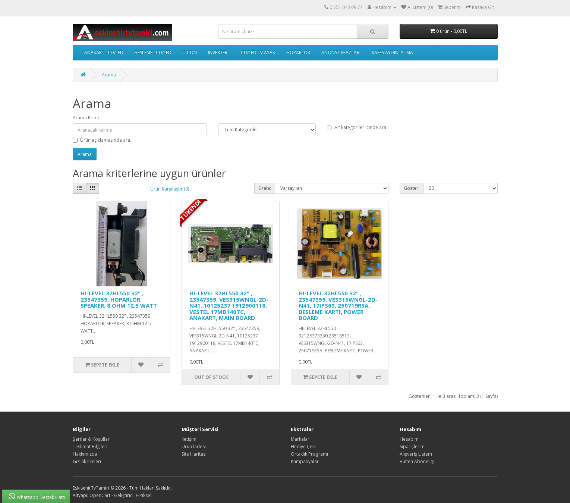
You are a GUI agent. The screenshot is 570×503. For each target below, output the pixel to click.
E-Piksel (143, 495)
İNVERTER (217, 52)
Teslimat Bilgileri (90, 446)
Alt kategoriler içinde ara (356, 127)
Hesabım (409, 439)
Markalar (300, 439)
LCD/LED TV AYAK (257, 52)
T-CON (190, 52)
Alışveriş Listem (416, 454)
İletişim (189, 439)
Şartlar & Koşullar (91, 439)
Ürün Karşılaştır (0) (169, 189)
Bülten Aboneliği (417, 461)
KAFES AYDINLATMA (392, 52)
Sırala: (264, 188)
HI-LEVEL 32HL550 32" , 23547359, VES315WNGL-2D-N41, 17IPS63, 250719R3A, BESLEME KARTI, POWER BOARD (338, 305)
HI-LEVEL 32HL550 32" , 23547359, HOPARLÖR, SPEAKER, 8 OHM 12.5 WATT (119, 299)
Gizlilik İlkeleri (87, 461)
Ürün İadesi (194, 446)
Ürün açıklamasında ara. (102, 140)
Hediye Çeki (303, 446)
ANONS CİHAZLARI (340, 52)
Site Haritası (194, 454)
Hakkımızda (85, 454)
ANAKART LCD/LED (103, 52)
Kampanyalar (305, 461)
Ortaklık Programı (309, 454)
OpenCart (99, 495)
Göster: (411, 188)
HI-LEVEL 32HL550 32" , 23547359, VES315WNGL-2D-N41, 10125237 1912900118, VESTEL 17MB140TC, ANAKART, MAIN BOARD (228, 305)
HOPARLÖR (298, 52)
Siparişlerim (412, 446)
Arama (109, 75)
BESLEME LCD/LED (153, 52)
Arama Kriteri (87, 117)
